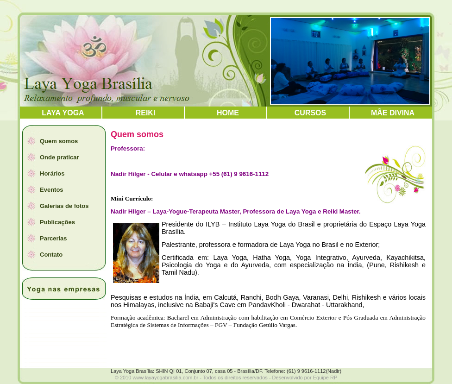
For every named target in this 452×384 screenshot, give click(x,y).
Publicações (57, 222)
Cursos (310, 113)
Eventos (51, 189)
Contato (51, 254)
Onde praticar (59, 157)
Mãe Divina (392, 113)
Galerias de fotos (64, 205)
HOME (228, 113)
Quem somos (59, 141)
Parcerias (53, 238)
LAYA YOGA (63, 113)
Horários (52, 173)
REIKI (146, 113)
